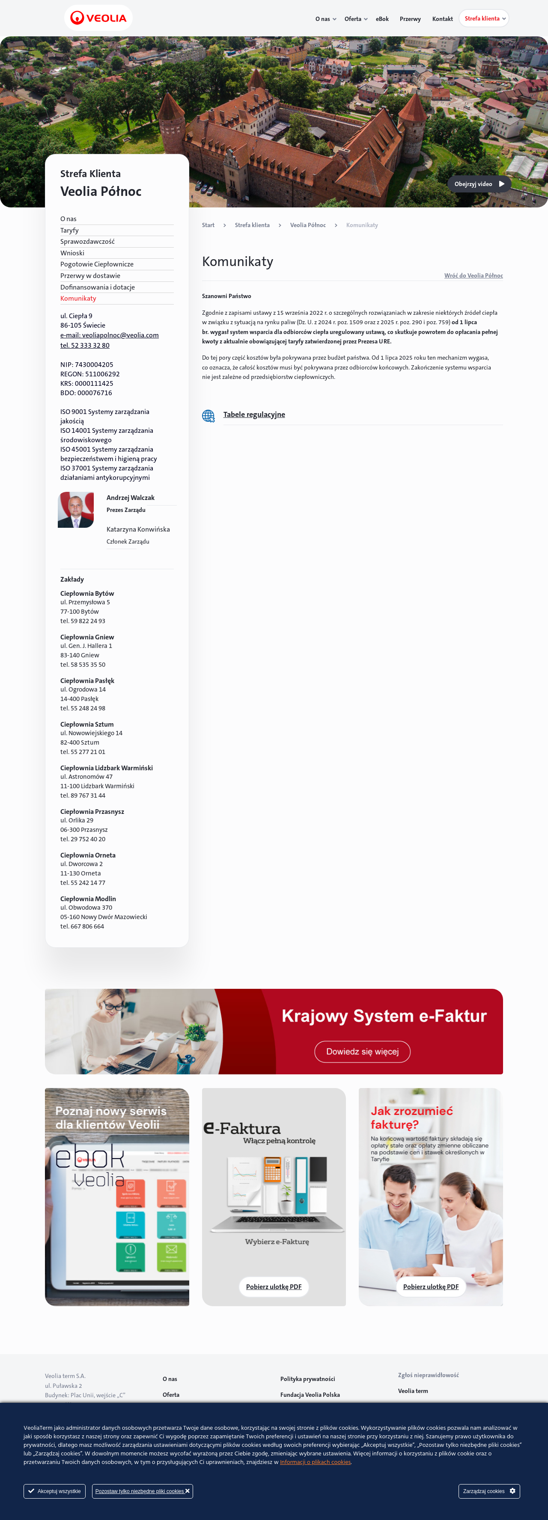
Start (208, 225)
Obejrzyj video (479, 184)
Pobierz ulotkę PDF (274, 1286)
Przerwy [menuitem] (412, 19)
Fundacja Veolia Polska (310, 1395)
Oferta (171, 1395)
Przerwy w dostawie (90, 275)
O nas (68, 218)
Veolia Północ (308, 225)
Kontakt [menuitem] (443, 19)
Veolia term (413, 1391)
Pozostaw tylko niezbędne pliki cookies (142, 1491)
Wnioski (72, 252)
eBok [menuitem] (386, 19)
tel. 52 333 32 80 (85, 345)
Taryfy (69, 230)
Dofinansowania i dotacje (97, 287)
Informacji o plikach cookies (315, 1462)
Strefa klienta (252, 225)
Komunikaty (78, 298)
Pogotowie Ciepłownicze (97, 264)
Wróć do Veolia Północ (473, 275)
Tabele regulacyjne (254, 414)
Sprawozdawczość (87, 241)
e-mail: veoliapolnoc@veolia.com (109, 335)
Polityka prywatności (307, 1379)
